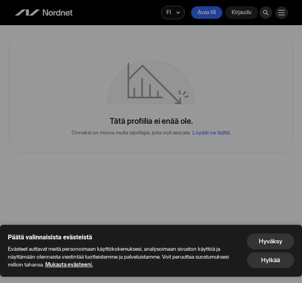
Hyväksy (270, 241)
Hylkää (270, 260)
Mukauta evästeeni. (69, 264)
